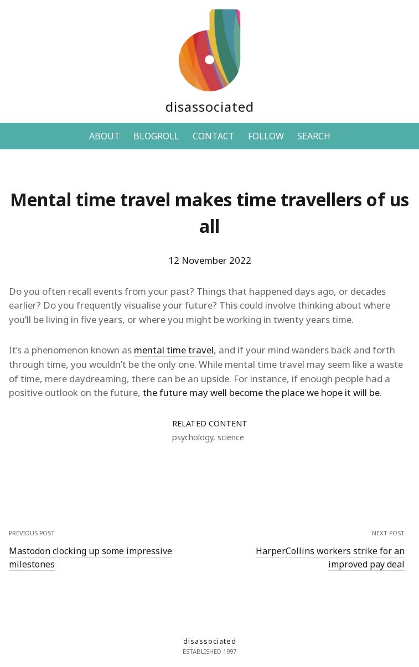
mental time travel (174, 349)
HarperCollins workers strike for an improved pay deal (330, 557)
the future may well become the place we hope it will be (261, 392)
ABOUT (104, 136)
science (231, 437)
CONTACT (214, 136)
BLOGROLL (156, 136)
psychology (192, 437)
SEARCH (313, 136)
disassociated (209, 106)
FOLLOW (266, 136)
